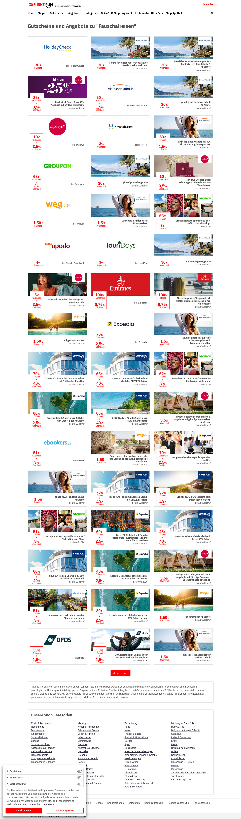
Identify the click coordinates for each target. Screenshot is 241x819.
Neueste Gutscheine (178, 803)
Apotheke (83, 751)
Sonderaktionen (115, 803)
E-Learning (130, 769)
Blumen (175, 765)
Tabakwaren (177, 776)
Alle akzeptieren (23, 810)
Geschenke (177, 769)
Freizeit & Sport (133, 733)
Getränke (83, 744)
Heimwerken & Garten (89, 783)
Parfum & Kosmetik (88, 758)
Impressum (48, 804)
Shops (99, 803)
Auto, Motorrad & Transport (139, 783)
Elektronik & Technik (41, 751)
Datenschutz (35, 804)
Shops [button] (41, 13)
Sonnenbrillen (178, 755)
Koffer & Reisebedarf (89, 726)
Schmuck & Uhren (40, 744)
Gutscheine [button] (57, 13)
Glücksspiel (131, 748)
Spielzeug (176, 733)
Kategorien (91, 13)
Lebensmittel (84, 737)
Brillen (174, 751)
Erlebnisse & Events (88, 730)
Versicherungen (133, 758)
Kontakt (87, 803)
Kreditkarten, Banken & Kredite (141, 755)
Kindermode (37, 733)
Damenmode (38, 730)
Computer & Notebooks (43, 758)
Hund (127, 726)
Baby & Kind (177, 726)
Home (31, 13)
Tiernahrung (131, 723)
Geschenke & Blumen (182, 762)
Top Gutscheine (201, 803)
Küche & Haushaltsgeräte (91, 776)
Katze (128, 730)
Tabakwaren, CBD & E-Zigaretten (188, 772)
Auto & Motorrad (133, 786)
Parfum (81, 762)
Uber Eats (157, 13)
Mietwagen (83, 723)
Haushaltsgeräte (39, 755)
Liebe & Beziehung (181, 737)
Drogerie (82, 755)
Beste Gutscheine (153, 803)
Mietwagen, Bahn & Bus (183, 723)
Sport (127, 744)
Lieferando (142, 13)
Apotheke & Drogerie (89, 748)
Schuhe (35, 741)
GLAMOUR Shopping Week (117, 13)
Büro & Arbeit (132, 762)
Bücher (128, 741)
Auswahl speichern (65, 810)
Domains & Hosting (135, 779)
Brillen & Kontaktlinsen (183, 748)
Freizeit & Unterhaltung (137, 737)
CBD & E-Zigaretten (181, 779)
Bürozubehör (131, 765)
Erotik (174, 741)
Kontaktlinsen (178, 758)
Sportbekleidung (39, 737)
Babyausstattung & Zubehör (185, 730)
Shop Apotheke (175, 13)
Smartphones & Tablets (43, 762)
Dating (174, 744)
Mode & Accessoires (41, 723)
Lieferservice (84, 741)
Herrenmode (37, 726)
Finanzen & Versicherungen (139, 751)
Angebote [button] (74, 13)
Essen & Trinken (86, 733)
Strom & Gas (131, 776)
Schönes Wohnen (87, 779)
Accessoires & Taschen (43, 748)
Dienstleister (131, 772)
